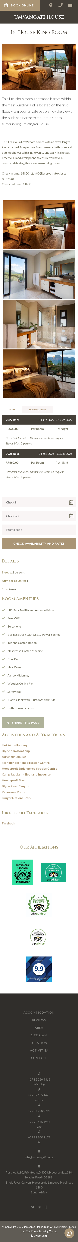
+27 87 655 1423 (39, 1095)
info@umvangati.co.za (39, 1157)
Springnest (61, 1226)
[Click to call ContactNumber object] (60, 5)
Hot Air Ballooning (14, 745)
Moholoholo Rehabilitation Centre (26, 762)
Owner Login (39, 1235)
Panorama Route (13, 792)
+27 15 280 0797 (39, 1110)
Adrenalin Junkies (14, 756)
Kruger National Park (16, 798)
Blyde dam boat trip (16, 751)
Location (39, 1043)
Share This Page (23, 722)
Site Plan (39, 1035)
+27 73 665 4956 (39, 1121)
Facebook (8, 823)
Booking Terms (37, 409)
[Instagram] (39, 1207)
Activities (39, 1050)
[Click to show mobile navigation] (71, 5)
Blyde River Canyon (15, 786)
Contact (39, 1058)
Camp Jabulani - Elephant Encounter (27, 774)
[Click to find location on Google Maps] (51, 5)
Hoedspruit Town (14, 780)
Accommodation (39, 1012)
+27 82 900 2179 (39, 1137)
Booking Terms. (48, 1231)
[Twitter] (32, 1207)
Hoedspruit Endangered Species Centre (29, 768)
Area (39, 1027)
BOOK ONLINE (19, 5)
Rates (12, 409)
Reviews (39, 1020)
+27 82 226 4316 (39, 1079)
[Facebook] (46, 1207)
